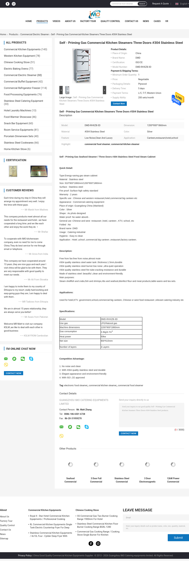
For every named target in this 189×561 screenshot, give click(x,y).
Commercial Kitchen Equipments (22, 49)
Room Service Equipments (18, 129)
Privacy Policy (25, 555)
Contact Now (119, 103)
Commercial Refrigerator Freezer (22, 88)
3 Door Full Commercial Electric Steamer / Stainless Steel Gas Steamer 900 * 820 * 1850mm (96, 480)
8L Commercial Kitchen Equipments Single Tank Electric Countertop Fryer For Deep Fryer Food (51, 526)
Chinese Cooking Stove (17, 62)
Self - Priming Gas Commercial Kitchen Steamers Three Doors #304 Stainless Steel (81, 100)
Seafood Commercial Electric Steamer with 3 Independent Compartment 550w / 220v (70, 480)
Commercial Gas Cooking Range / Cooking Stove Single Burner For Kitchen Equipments (98, 533)
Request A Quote (160, 3)
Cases (157, 21)
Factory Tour (88, 21)
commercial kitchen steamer (103, 385)
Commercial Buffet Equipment (21, 81)
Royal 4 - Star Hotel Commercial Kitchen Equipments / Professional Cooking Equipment (50, 518)
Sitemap (4, 538)
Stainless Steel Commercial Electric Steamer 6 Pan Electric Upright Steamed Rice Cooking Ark (122, 480)
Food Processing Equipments (20, 94)
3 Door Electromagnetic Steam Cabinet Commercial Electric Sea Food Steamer (147, 480)
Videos (56, 21)
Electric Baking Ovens (16, 68)
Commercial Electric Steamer (34, 34)
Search (142, 4)
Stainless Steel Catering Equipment (23, 100)
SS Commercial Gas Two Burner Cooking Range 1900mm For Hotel (97, 517)
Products (42, 21)
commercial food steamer (130, 385)
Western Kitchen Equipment (19, 55)
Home (29, 21)
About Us (70, 21)
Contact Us (131, 21)
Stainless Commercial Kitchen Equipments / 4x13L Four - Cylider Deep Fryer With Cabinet (51, 535)
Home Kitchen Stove (15, 149)
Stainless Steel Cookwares (19, 142)
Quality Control (110, 21)
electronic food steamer (76, 385)
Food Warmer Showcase (17, 116)
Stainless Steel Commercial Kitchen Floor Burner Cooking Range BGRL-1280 (97, 525)
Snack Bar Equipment (16, 123)
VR (166, 21)
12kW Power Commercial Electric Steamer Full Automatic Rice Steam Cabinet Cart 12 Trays (173, 480)
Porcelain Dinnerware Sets (18, 136)
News (146, 21)
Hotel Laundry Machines (17, 110)
